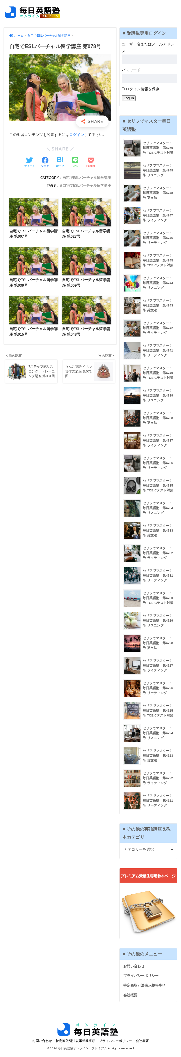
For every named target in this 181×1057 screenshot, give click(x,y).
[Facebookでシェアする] (45, 163)
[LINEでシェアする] (75, 162)
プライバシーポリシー (142, 979)
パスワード (131, 70)
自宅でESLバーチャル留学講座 (87, 177)
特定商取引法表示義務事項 (145, 989)
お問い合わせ (134, 969)
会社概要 (130, 999)
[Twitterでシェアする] (29, 163)
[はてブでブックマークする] (60, 163)
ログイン (76, 135)
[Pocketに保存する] (90, 163)
